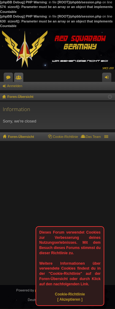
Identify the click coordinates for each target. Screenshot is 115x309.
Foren (9, 78)
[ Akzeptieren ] (69, 299)
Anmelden (14, 86)
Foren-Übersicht (21, 136)
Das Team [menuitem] (93, 136)
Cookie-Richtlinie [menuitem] (65, 136)
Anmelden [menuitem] (108, 78)
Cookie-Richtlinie (70, 294)
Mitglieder (20, 78)
